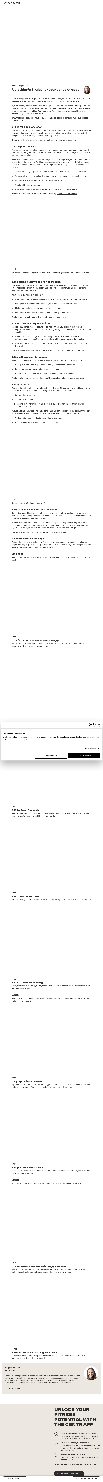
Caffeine (19, 418)
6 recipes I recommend (56, 317)
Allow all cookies (84, 756)
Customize (51, 756)
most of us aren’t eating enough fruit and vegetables (56, 329)
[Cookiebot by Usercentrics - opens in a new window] (90, 725)
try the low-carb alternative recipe (57, 1087)
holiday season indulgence (67, 101)
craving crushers (59, 532)
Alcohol (18, 422)
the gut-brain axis (76, 285)
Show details (90, 749)
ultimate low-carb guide (67, 194)
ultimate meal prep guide (72, 378)
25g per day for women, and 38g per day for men (67, 299)
